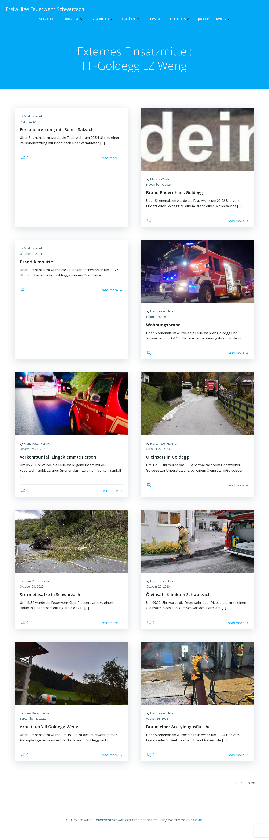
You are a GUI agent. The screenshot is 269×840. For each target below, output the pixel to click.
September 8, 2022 (34, 725)
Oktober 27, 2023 (159, 453)
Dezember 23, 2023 (34, 453)
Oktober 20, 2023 (33, 592)
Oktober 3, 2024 (32, 256)
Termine (154, 19)
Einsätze (131, 19)
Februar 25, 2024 (158, 319)
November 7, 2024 (160, 186)
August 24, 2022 (158, 725)
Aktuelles (180, 19)
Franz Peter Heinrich (165, 314)
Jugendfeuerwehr (214, 19)
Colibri (198, 827)
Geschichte (102, 19)
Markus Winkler (35, 118)
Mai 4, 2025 (29, 123)
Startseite (48, 19)
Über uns (74, 19)
